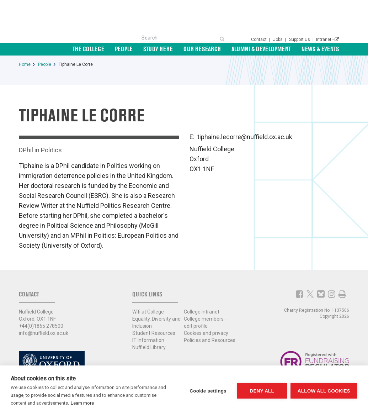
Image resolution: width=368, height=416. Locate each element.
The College (88, 49)
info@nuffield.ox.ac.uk (43, 333)
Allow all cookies (324, 391)
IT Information (148, 340)
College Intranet (201, 312)
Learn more (82, 403)
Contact (259, 39)
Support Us (300, 39)
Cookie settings (208, 391)
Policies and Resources (209, 340)
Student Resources (153, 333)
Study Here (158, 49)
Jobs (278, 39)
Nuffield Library (149, 347)
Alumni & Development (261, 49)
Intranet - (327, 39)
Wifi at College (148, 312)
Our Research (202, 49)
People (124, 49)
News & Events (320, 49)
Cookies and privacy (206, 333)
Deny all (262, 391)
